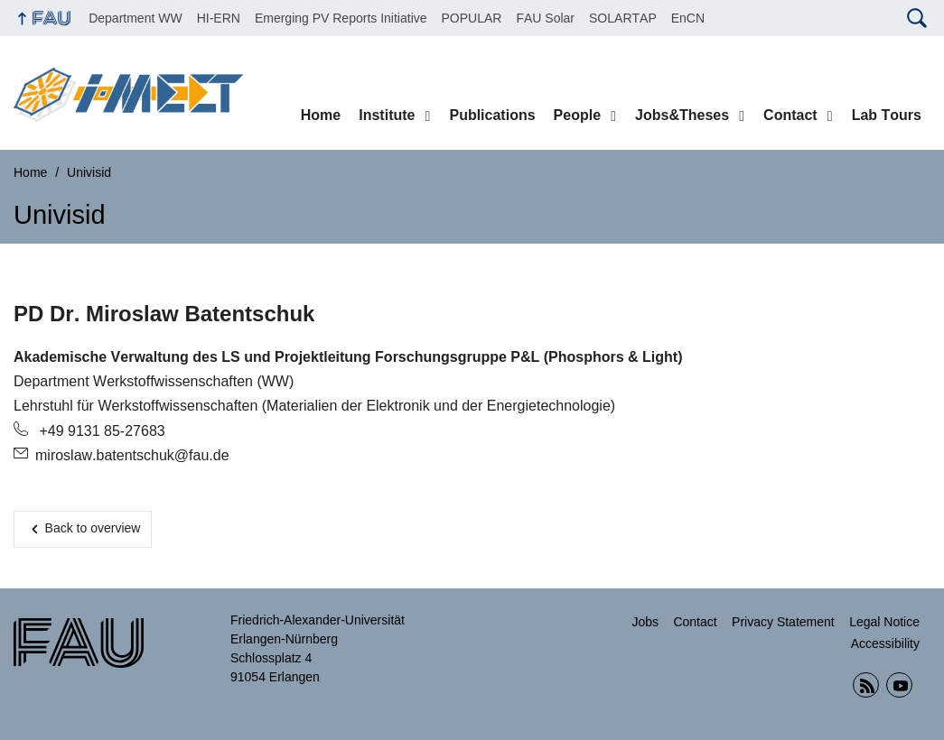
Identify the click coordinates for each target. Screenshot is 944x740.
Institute (387, 115)
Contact (790, 115)
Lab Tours (886, 115)
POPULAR (472, 18)
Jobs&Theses (682, 115)
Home (321, 115)
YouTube (899, 685)
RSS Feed (866, 685)
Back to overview (93, 528)
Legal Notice (884, 622)
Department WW (135, 18)
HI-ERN (218, 18)
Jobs (645, 622)
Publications (492, 115)
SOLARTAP (623, 18)
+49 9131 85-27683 (100, 431)
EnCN (688, 18)
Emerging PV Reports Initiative (341, 18)
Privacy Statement (783, 622)
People (577, 115)
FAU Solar (545, 18)
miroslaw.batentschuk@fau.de (132, 455)
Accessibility (885, 643)
